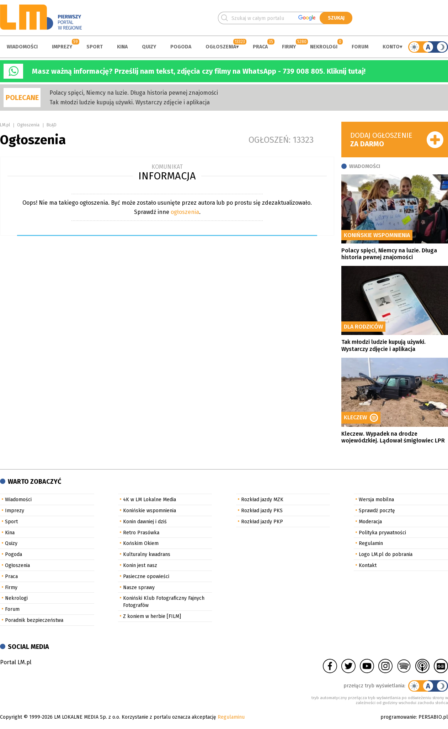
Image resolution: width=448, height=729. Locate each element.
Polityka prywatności (382, 533)
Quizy (149, 47)
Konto (391, 47)
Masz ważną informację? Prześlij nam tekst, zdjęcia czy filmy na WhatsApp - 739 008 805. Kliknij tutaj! (199, 71)
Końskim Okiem (141, 543)
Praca (260, 47)
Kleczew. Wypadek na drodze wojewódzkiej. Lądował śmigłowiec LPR (393, 437)
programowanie (398, 717)
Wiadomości (22, 47)
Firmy (289, 47)
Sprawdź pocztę (377, 511)
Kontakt (368, 565)
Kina (122, 47)
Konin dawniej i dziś (145, 522)
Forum (360, 47)
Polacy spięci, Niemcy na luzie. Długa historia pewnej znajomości (133, 92)
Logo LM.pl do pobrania (385, 554)
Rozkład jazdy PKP (262, 522)
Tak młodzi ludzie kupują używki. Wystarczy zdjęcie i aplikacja (129, 102)
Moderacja (370, 522)
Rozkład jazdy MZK (262, 500)
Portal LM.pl (15, 662)
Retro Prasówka (141, 533)
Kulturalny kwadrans (146, 554)
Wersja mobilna (376, 500)
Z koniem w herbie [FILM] (152, 616)
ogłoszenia (185, 212)
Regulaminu (231, 717)
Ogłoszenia (221, 47)
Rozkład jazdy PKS (262, 511)
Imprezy (62, 47)
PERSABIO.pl (433, 717)
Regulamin (371, 543)
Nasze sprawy (139, 587)
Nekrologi (323, 47)
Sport (94, 47)
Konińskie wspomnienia (149, 511)
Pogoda (180, 47)
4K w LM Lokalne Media (149, 500)
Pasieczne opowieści (146, 576)
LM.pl (5, 124)
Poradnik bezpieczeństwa (34, 620)
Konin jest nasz (140, 565)
